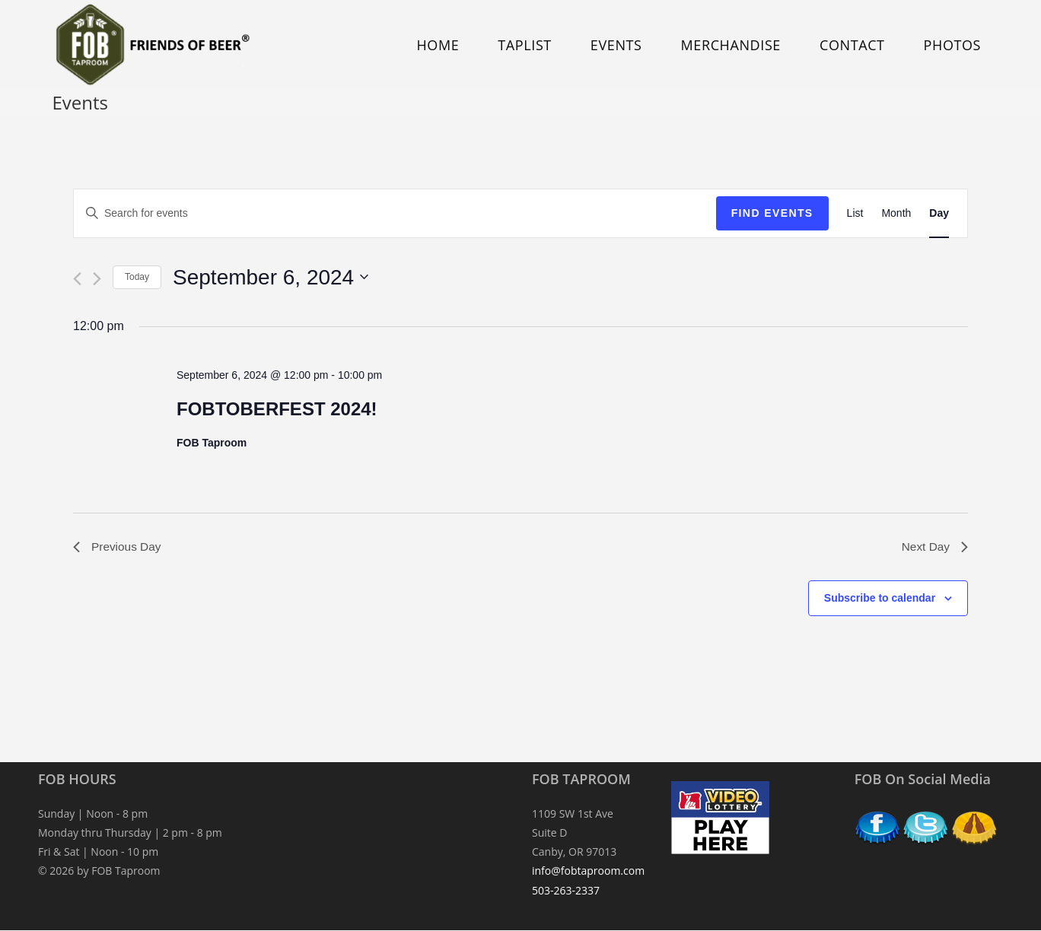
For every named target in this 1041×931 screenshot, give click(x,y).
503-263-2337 (566, 891)
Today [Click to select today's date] (137, 277)
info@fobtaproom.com (588, 872)
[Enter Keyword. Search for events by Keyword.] (395, 213)
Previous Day (118, 547)
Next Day (933, 547)
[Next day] (97, 279)
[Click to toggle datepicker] (270, 277)
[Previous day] (77, 279)
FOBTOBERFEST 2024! (277, 409)
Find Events (772, 213)
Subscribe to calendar (879, 599)
